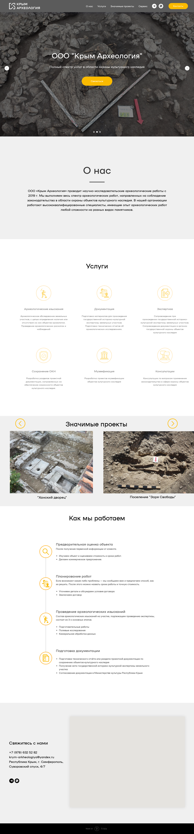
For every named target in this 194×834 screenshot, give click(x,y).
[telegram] (154, 6)
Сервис (143, 6)
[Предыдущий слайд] (7, 68)
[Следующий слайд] (187, 68)
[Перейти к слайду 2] (97, 132)
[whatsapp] (161, 6)
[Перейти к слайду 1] (94, 132)
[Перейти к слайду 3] (100, 132)
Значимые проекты (122, 6)
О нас (89, 6)
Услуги (101, 6)
